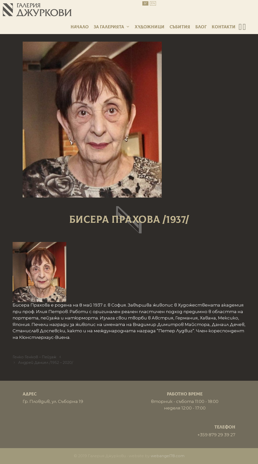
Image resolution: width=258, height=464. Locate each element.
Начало (80, 27)
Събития (180, 27)
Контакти (224, 27)
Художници (150, 27)
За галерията (112, 27)
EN (153, 3)
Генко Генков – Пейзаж (34, 357)
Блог (201, 27)
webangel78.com (167, 455)
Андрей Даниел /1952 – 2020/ (45, 362)
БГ (145, 3)
